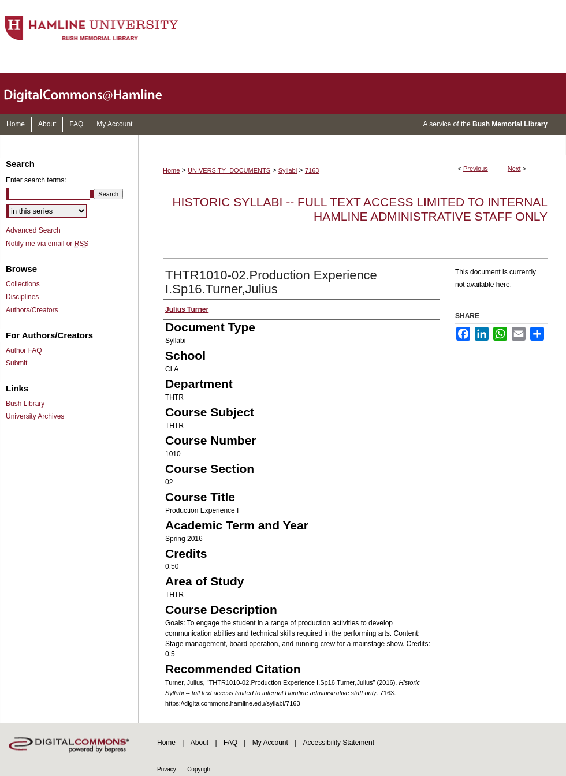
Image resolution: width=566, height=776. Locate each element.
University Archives (35, 416)
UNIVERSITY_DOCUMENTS (229, 170)
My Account (270, 742)
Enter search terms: (36, 180)
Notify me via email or (47, 244)
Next (514, 168)
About (199, 742)
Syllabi (287, 170)
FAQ (230, 742)
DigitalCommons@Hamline (92, 93)
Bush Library (25, 404)
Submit (16, 363)
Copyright (199, 769)
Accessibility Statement (338, 742)
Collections (23, 284)
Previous (475, 168)
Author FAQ (24, 350)
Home (171, 170)
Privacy (166, 769)
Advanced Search (33, 230)
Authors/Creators (32, 310)
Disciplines (22, 297)
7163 (312, 170)
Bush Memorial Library (510, 124)
